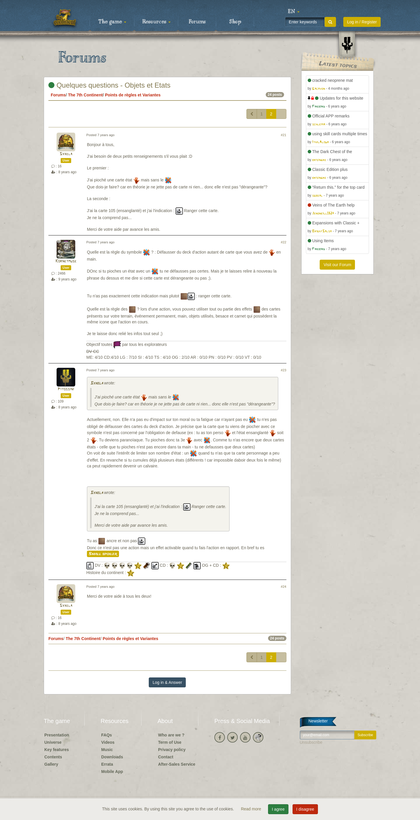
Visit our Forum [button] (337, 264)
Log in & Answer (167, 682)
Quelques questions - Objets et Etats (109, 85)
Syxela (66, 154)
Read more (251, 809)
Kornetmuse (65, 261)
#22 (283, 242)
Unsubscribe (311, 742)
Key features (56, 749)
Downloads (112, 757)
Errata (107, 764)
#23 (283, 370)
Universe (53, 742)
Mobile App (112, 771)
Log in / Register (362, 22)
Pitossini (66, 389)
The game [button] (112, 22)
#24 (283, 586)
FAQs (106, 735)
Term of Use (169, 742)
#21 (283, 135)
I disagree (305, 809)
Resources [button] (156, 22)
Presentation (56, 735)
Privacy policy (172, 749)
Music (107, 749)
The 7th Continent (85, 95)
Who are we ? (171, 735)
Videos (108, 742)
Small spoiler (103, 554)
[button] (293, 11)
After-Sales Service (176, 764)
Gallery (51, 764)
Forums (197, 22)
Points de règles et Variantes (133, 95)
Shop (235, 22)
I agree (278, 809)
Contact (165, 757)
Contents (53, 757)
